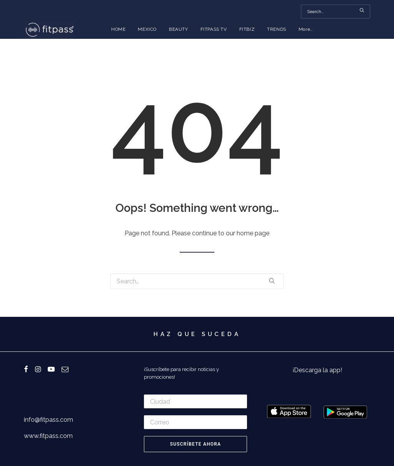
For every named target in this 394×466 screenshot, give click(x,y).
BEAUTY (178, 29)
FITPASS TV (213, 29)
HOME (118, 29)
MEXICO (147, 29)
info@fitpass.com (48, 419)
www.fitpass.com (48, 435)
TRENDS (276, 29)
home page (253, 233)
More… (306, 29)
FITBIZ (247, 29)
